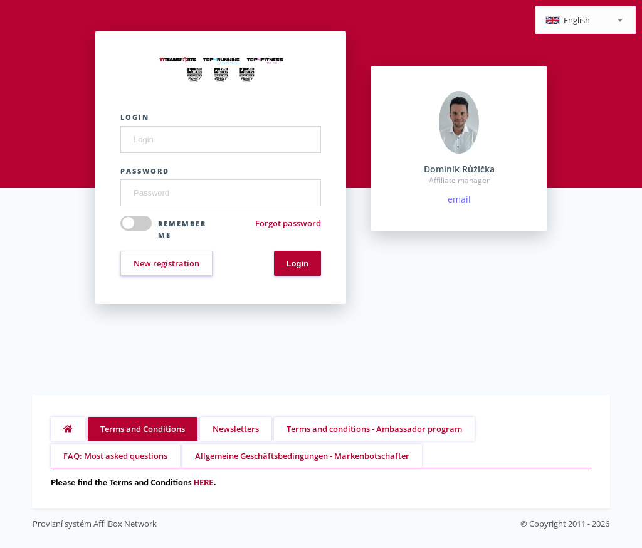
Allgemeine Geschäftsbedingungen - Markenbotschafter (302, 455)
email (459, 199)
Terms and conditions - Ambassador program (374, 429)
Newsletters (236, 429)
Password (144, 171)
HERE (204, 482)
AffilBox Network (125, 523)
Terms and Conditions (142, 429)
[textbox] (585, 21)
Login (134, 117)
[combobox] (585, 20)
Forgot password (288, 223)
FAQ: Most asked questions (115, 455)
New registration (166, 263)
